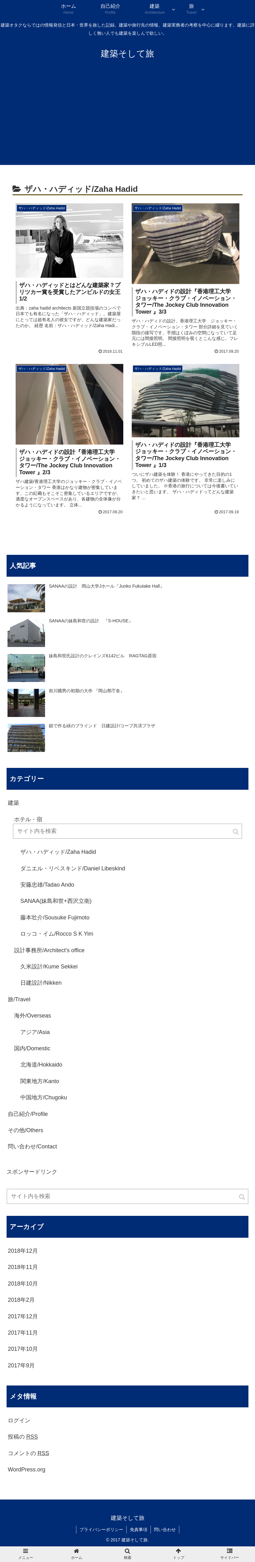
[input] (127, 1196)
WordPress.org (26, 1469)
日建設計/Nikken (41, 983)
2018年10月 (23, 1284)
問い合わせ (165, 1529)
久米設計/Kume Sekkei (49, 966)
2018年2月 (21, 1300)
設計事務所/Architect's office (49, 950)
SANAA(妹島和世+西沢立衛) (56, 901)
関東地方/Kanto (39, 1081)
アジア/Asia (35, 1032)
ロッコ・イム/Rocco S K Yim (56, 934)
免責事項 (138, 1529)
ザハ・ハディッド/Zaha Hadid (58, 852)
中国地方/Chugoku (43, 1097)
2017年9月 (21, 1365)
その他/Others (25, 1130)
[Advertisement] (127, 118)
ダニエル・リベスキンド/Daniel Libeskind (72, 868)
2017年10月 (23, 1349)
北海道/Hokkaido (41, 1065)
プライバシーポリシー (101, 1529)
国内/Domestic (32, 1048)
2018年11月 (23, 1267)
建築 (13, 803)
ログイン (19, 1420)
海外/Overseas (32, 1015)
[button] (242, 1197)
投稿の (23, 1437)
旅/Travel (19, 999)
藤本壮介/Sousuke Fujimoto (54, 917)
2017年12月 (23, 1316)
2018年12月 (23, 1251)
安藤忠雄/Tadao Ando (47, 885)
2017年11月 (23, 1333)
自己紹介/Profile (28, 1114)
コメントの (28, 1453)
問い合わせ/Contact (32, 1146)
